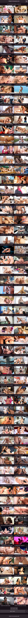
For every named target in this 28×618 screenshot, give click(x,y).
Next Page (19, 611)
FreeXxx (14, 1)
